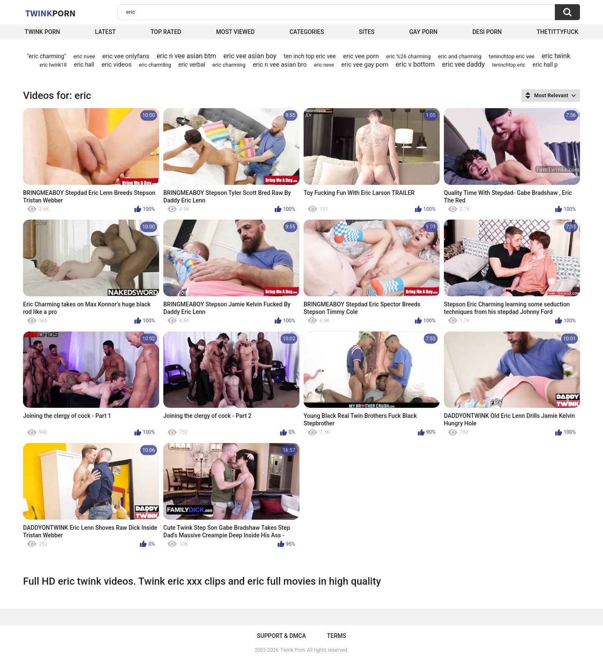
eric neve (324, 65)
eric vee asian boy (249, 56)
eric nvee (84, 56)
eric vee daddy (463, 64)
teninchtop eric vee (511, 56)
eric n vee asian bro (280, 64)
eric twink (556, 56)
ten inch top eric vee (309, 56)
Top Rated (165, 31)
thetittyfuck (557, 31)
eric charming (228, 65)
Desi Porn (487, 31)
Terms (336, 635)
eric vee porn (361, 56)
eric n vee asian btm (186, 56)
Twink (50, 13)
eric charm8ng (155, 65)
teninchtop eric (508, 65)
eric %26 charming (408, 56)
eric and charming (460, 56)
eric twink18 (53, 65)
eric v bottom (415, 64)
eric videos (116, 64)
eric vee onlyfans (125, 56)
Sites (366, 31)
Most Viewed (235, 31)
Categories (306, 31)
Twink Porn (42, 31)
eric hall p (545, 64)
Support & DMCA (281, 635)
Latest (105, 31)
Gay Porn (423, 31)
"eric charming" (46, 56)
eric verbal (191, 64)
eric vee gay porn (365, 64)
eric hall (84, 64)
